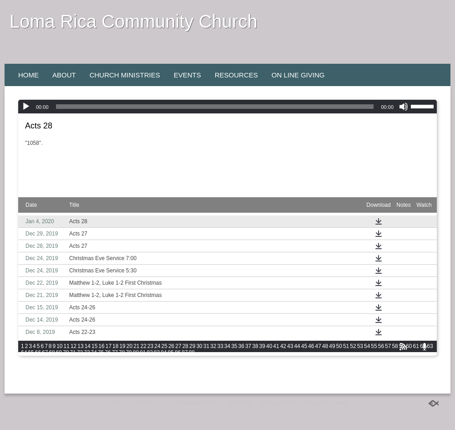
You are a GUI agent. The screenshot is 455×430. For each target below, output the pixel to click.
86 (178, 352)
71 (73, 352)
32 (213, 346)
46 (311, 346)
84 (164, 352)
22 (144, 346)
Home (28, 75)
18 (115, 346)
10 (59, 346)
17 (108, 346)
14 (88, 346)
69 (59, 352)
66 (38, 352)
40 (269, 346)
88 (192, 352)
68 (52, 352)
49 (332, 346)
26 (171, 346)
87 (184, 352)
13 (80, 346)
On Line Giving (298, 75)
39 (262, 346)
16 (101, 346)
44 (297, 346)
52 (353, 346)
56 (381, 346)
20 (129, 346)
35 (234, 346)
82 (149, 352)
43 (290, 346)
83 (157, 352)
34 (227, 346)
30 (199, 346)
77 (115, 352)
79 (128, 352)
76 (108, 352)
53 (360, 346)
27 (178, 346)
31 (206, 346)
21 (136, 346)
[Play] (25, 106)
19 (122, 346)
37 (248, 346)
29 (192, 346)
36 (241, 346)
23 (150, 346)
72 (80, 352)
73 (87, 352)
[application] (227, 106)
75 (101, 352)
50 (339, 346)
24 (157, 346)
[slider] (215, 106)
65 (31, 352)
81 (143, 352)
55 (374, 346)
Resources (236, 75)
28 (185, 346)
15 (94, 346)
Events (187, 75)
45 (304, 346)
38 (255, 346)
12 (73, 346)
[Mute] (403, 106)
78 (122, 352)
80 (136, 352)
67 (45, 352)
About (64, 75)
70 (66, 352)
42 (283, 346)
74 (94, 352)
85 (171, 352)
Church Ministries (125, 75)
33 (220, 346)
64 (24, 352)
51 (346, 346)
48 (325, 346)
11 (67, 346)
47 (318, 346)
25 (164, 346)
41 (276, 346)
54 (367, 346)
